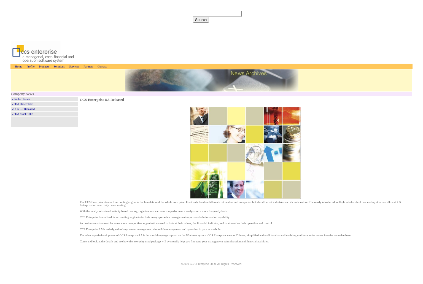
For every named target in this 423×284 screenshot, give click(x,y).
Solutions (59, 66)
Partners (88, 66)
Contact (102, 66)
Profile (30, 66)
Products (44, 66)
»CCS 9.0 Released (23, 108)
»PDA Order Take (22, 104)
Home (18, 66)
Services (74, 66)
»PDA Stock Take (22, 113)
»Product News (21, 99)
